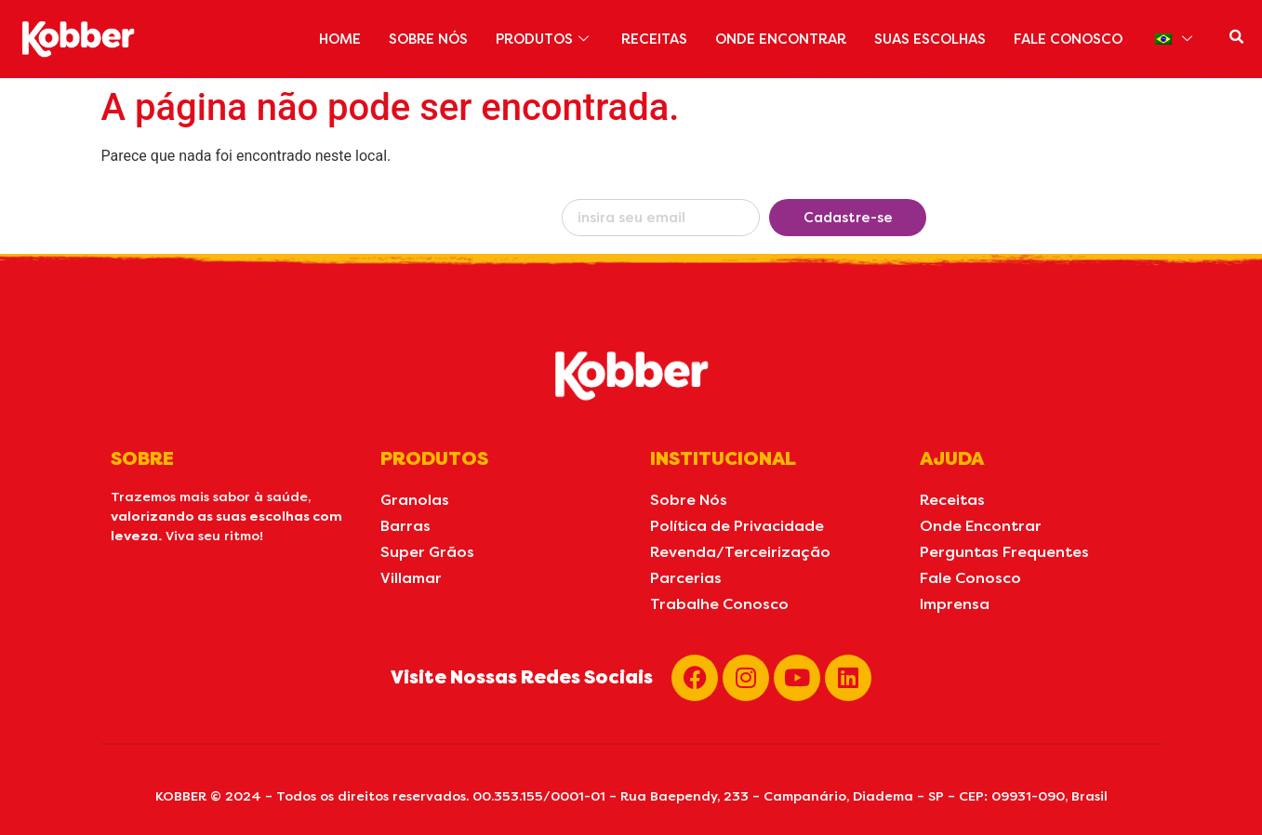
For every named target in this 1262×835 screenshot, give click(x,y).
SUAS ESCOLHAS (926, 39)
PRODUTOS (536, 39)
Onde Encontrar (981, 526)
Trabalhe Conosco (719, 604)
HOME (327, 39)
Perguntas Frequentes (1004, 552)
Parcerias (686, 578)
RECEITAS (648, 39)
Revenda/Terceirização (740, 552)
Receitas (952, 500)
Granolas (414, 500)
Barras (405, 526)
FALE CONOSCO (1067, 39)
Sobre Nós (688, 500)
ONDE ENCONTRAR (775, 39)
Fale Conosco (970, 578)
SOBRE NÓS (417, 39)
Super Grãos (427, 552)
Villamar (411, 578)
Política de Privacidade (737, 526)
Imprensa (955, 604)
